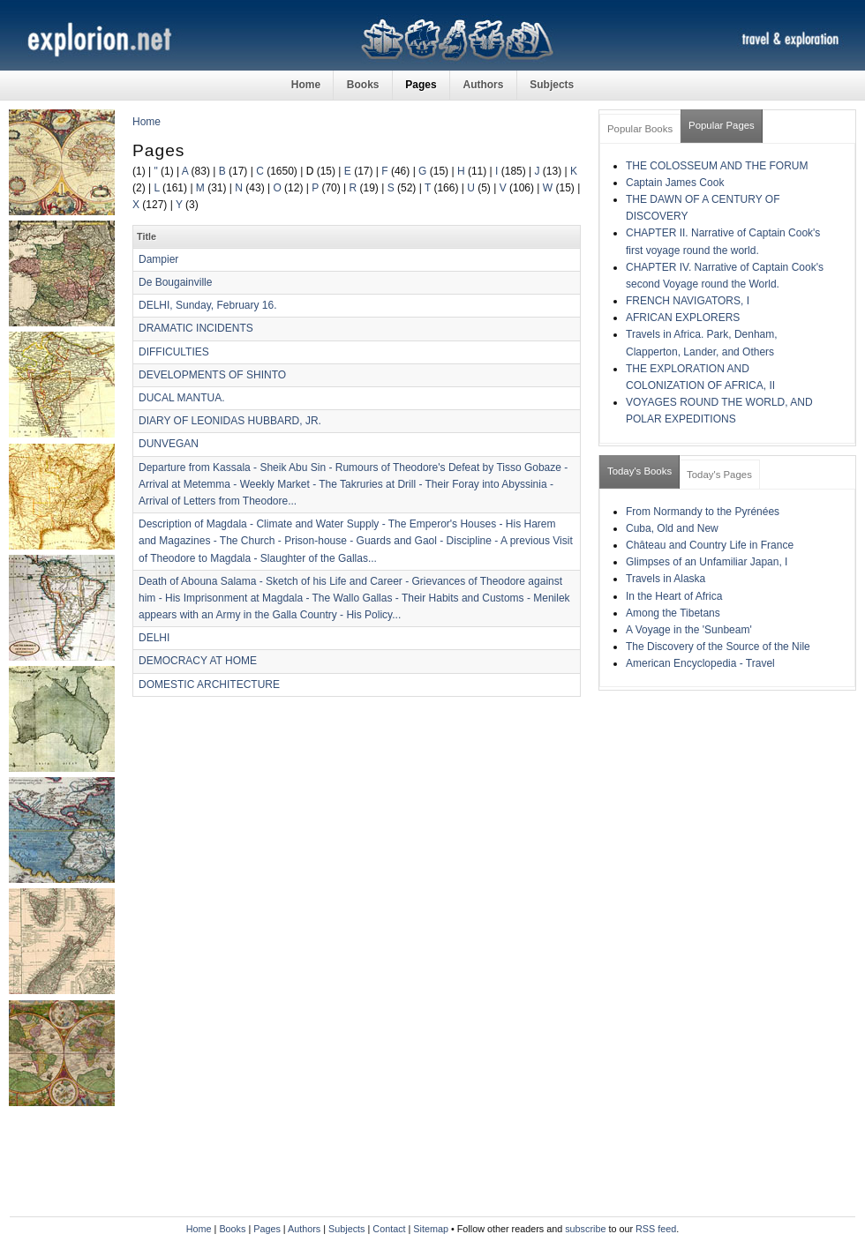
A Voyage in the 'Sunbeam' (689, 630)
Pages (420, 85)
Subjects (552, 85)
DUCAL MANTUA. (182, 398)
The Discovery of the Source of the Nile (718, 646)
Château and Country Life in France (710, 545)
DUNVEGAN (169, 444)
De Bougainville (175, 282)
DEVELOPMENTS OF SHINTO (212, 375)
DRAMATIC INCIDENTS (196, 328)
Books (363, 85)
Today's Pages (719, 474)
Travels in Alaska (665, 578)
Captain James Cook (675, 182)
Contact (388, 1228)
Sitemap (430, 1228)
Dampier (158, 259)
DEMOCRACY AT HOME (198, 660)
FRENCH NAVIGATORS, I (687, 301)
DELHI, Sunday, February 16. (208, 305)
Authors (483, 85)
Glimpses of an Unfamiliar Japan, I (706, 562)
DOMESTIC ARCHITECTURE (209, 684)
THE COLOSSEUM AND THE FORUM (717, 166)
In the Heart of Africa (674, 596)
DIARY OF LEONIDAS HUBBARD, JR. (230, 421)
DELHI (154, 638)
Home (305, 85)
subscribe (585, 1228)
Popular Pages (721, 125)
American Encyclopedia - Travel (700, 663)
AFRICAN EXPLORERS (683, 317)
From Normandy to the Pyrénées (702, 511)
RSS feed (656, 1228)
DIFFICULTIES (174, 352)
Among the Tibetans (673, 613)
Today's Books (639, 471)
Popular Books (640, 128)
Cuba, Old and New (672, 528)
